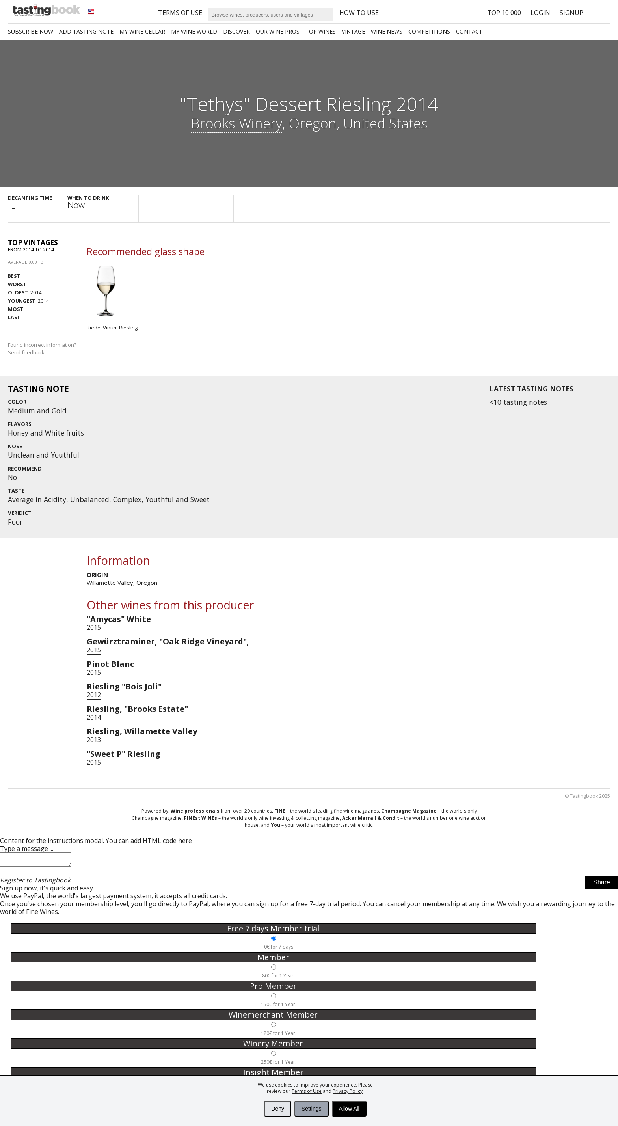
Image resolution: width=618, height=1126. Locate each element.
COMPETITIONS (429, 31)
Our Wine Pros (278, 31)
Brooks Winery (236, 123)
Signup (571, 12)
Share (601, 884)
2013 (94, 739)
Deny (277, 1109)
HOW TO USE (359, 12)
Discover (236, 31)
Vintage (353, 31)
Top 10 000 (504, 12)
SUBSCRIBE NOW (30, 31)
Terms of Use (307, 1091)
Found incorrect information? (43, 348)
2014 (24, 292)
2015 (94, 627)
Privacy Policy (348, 1091)
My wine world (194, 31)
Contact (469, 31)
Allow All (349, 1109)
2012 (94, 694)
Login (540, 12)
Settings (312, 1109)
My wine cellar (142, 31)
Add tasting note (86, 31)
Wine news (386, 31)
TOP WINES (320, 31)
